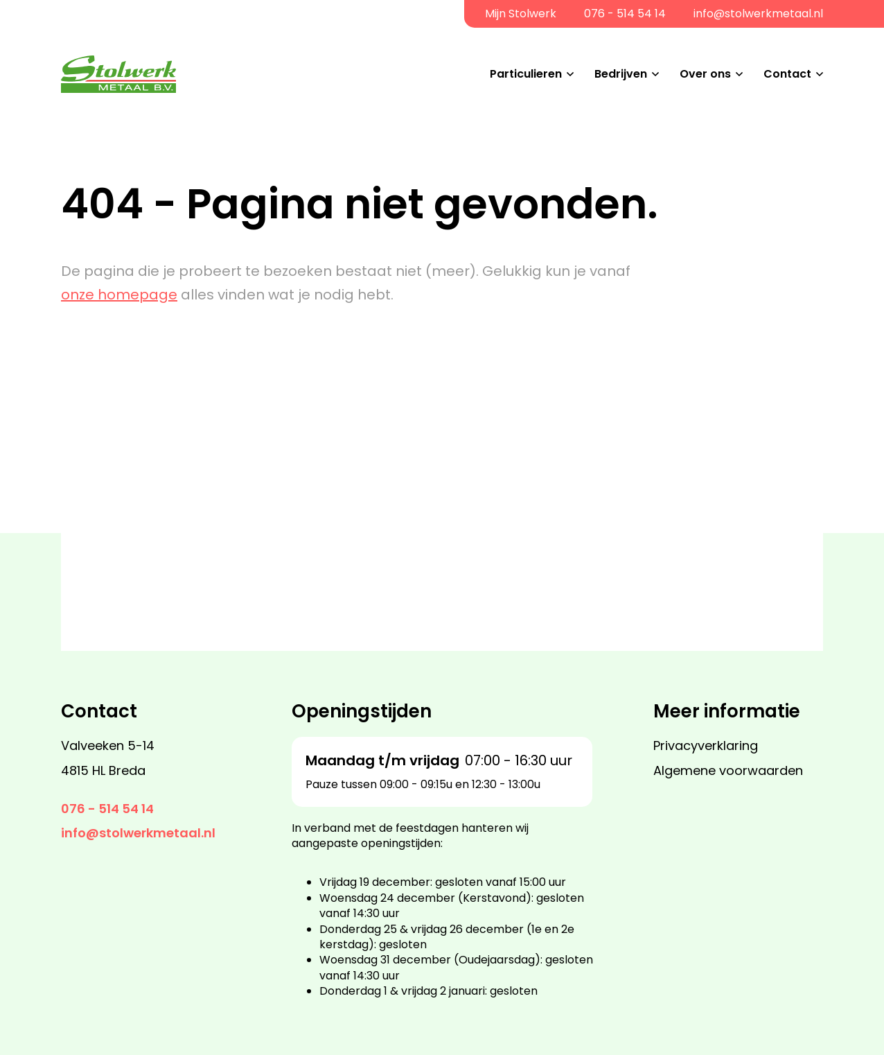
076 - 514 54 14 (625, 13)
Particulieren (526, 74)
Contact (787, 74)
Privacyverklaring (705, 745)
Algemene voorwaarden (728, 770)
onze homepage (119, 294)
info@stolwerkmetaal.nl (758, 13)
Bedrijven (620, 74)
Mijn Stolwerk (520, 13)
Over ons (705, 74)
